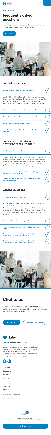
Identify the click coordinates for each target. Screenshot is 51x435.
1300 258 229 (25, 343)
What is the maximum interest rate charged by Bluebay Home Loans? (26, 227)
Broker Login (25, 426)
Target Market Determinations (12, 394)
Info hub (12, 10)
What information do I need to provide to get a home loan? (26, 110)
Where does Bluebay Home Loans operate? (26, 221)
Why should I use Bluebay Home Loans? (26, 197)
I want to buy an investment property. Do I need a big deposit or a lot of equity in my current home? (26, 172)
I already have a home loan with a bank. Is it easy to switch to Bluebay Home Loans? (26, 179)
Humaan (12, 398)
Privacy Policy (7, 384)
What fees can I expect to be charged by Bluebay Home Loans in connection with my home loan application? (26, 234)
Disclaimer (6, 389)
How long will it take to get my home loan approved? (26, 90)
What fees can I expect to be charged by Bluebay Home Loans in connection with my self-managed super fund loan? (26, 241)
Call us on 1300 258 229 (35, 322)
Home (4, 10)
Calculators (7, 371)
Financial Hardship (8, 392)
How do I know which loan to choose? (26, 151)
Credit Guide (6, 386)
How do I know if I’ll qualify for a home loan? (26, 123)
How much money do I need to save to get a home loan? (26, 117)
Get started (11, 322)
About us (6, 378)
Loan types (6, 368)
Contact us (7, 343)
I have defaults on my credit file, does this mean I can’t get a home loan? (26, 130)
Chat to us (9, 34)
